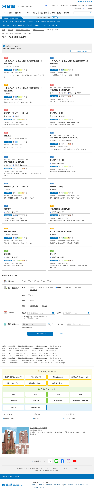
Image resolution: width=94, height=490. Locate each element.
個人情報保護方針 (22, 468)
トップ (5, 21)
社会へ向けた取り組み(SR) (81, 484)
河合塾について (39, 470)
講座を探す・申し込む (9, 25)
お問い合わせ (43, 487)
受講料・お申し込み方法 (25, 25)
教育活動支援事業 (58, 484)
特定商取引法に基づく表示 (36, 468)
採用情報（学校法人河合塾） (52, 470)
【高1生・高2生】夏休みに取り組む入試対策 (48, 21)
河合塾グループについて (38, 484)
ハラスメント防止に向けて (51, 468)
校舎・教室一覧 (52, 25)
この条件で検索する (40, 333)
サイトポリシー (64, 468)
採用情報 (36, 487)
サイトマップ (73, 468)
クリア (61, 333)
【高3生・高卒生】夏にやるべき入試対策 (21, 21)
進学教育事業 (49, 484)
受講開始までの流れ (40, 25)
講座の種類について (28, 327)
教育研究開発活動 (68, 484)
